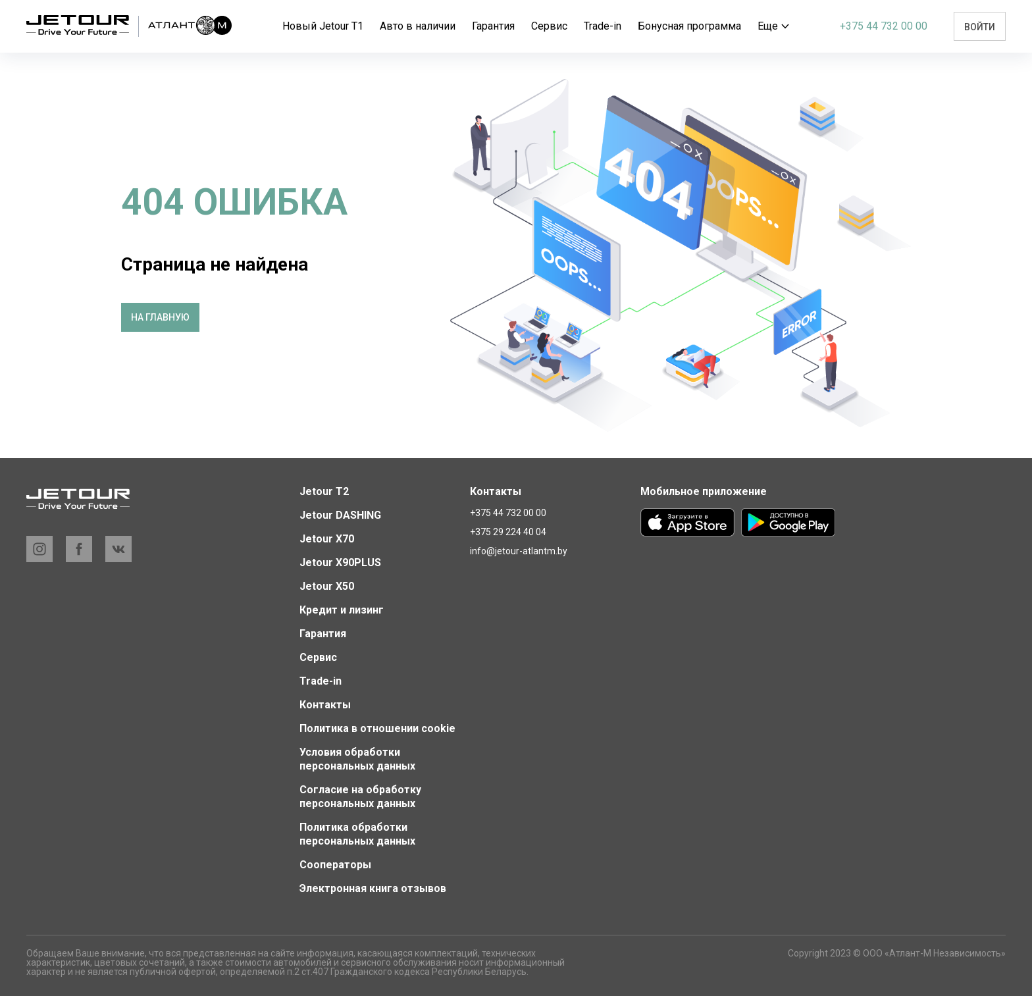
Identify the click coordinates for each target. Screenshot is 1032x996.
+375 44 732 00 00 (883, 26)
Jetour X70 (326, 539)
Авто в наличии (417, 26)
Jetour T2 (324, 491)
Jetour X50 (326, 586)
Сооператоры (335, 864)
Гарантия (493, 26)
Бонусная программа (689, 26)
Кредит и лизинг (341, 610)
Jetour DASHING (340, 515)
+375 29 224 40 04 (508, 532)
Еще (773, 26)
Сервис (549, 26)
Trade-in (602, 26)
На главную (160, 317)
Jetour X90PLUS (340, 562)
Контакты (325, 704)
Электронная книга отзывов (372, 888)
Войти (979, 27)
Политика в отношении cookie (377, 728)
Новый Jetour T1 (322, 26)
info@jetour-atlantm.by (518, 551)
